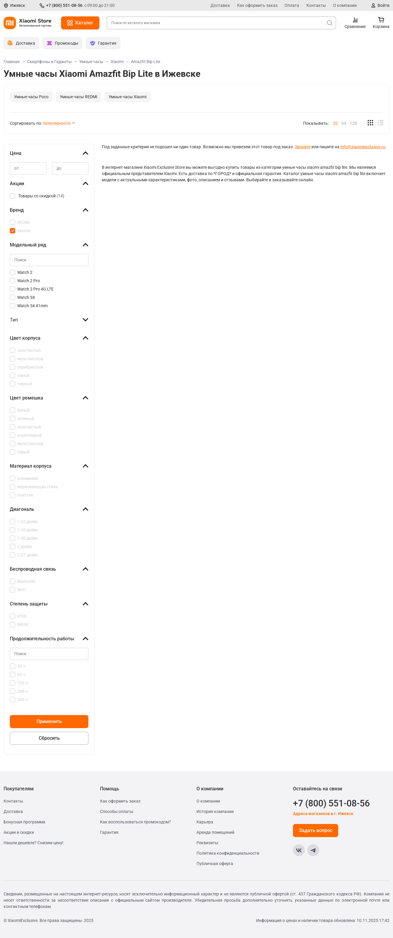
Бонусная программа (24, 822)
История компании (215, 811)
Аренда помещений (215, 832)
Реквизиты (207, 842)
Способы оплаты (116, 811)
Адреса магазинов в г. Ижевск (323, 813)
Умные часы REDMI (78, 96)
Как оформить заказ (257, 5)
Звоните (303, 146)
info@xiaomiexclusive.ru (362, 146)
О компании (345, 5)
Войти (383, 5)
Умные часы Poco (31, 96)
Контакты (316, 5)
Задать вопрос (315, 830)
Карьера (204, 822)
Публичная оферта (214, 863)
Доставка (220, 5)
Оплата (292, 5)
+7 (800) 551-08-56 (64, 5)
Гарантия (109, 832)
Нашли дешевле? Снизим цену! (33, 842)
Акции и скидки (19, 832)
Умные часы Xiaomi (127, 96)
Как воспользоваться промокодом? (135, 822)
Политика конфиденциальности (227, 853)
